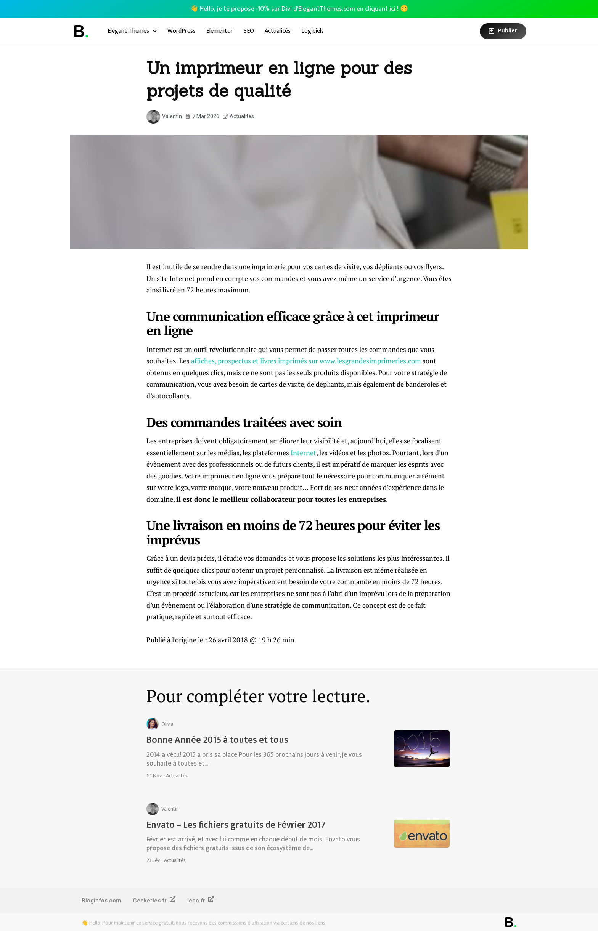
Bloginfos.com (101, 900)
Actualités (278, 31)
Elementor (219, 31)
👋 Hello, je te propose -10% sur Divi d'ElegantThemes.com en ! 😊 (299, 8)
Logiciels (312, 31)
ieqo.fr (201, 900)
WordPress (181, 31)
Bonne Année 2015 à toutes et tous (217, 740)
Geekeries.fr (154, 900)
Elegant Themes (132, 31)
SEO (249, 31)
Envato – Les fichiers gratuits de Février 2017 (236, 825)
